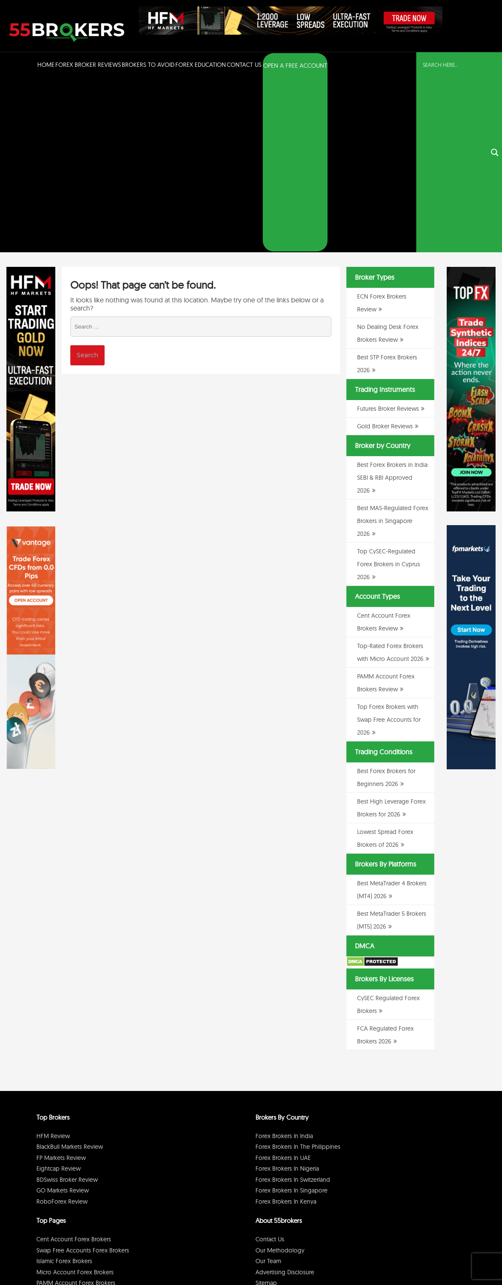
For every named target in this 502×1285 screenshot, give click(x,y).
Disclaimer (416, 1256)
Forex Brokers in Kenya (286, 1028)
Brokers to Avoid (148, 65)
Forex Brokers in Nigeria (287, 995)
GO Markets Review (62, 1017)
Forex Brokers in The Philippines (298, 973)
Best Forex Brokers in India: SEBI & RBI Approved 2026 (393, 304)
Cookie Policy (447, 1256)
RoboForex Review (61, 1028)
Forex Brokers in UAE (283, 984)
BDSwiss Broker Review (67, 1006)
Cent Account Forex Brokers (73, 1066)
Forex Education (200, 65)
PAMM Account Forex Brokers (75, 1110)
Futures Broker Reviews (388, 235)
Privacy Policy (385, 1256)
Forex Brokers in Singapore (292, 1017)
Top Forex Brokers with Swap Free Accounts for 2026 (389, 546)
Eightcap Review (58, 995)
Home (45, 65)
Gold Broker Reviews (385, 253)
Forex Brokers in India (284, 962)
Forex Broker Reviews (88, 65)
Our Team (268, 1088)
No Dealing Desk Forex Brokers (77, 1132)
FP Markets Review (61, 984)
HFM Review (53, 962)
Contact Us (244, 65)
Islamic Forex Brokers (64, 1088)
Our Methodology (280, 1077)
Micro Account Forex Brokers (75, 1099)
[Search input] (454, 65)
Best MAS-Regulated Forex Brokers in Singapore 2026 (392, 348)
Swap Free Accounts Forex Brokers (82, 1077)
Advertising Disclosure (285, 1099)
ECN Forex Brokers (61, 1120)
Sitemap (266, 1110)
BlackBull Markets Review (69, 973)
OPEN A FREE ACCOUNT (295, 65)
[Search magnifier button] (494, 66)
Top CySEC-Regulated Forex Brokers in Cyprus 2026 (388, 391)
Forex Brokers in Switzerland (293, 1006)
